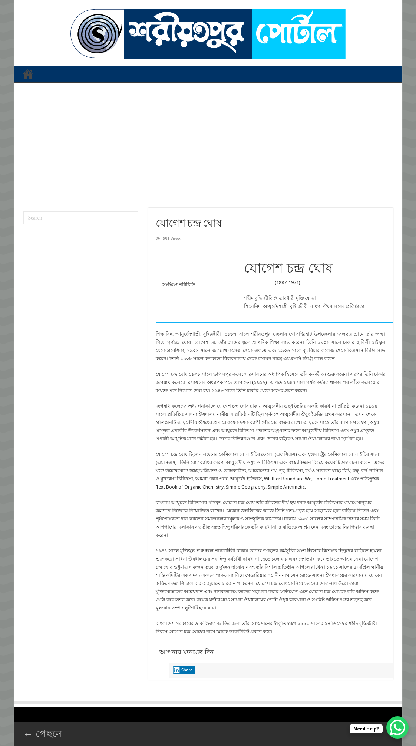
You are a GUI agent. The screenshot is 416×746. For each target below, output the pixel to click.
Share (183, 670)
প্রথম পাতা (27, 74)
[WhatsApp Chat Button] (397, 727)
